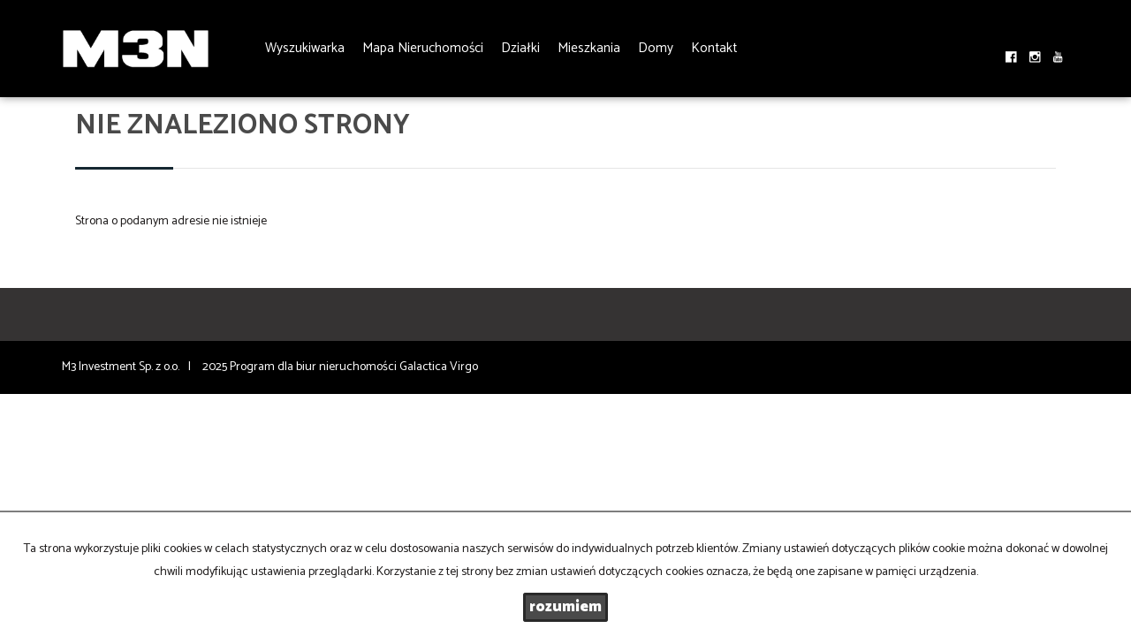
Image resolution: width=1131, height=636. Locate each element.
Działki (520, 48)
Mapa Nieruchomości (422, 48)
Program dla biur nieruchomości (314, 367)
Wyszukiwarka (305, 48)
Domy (655, 48)
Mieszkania (589, 48)
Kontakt (714, 48)
